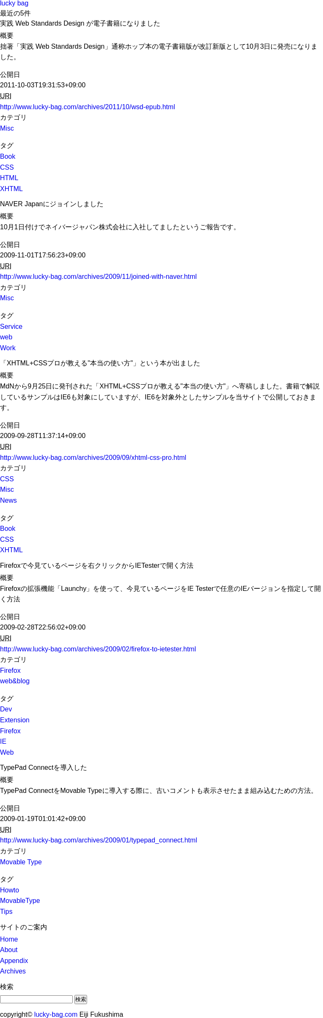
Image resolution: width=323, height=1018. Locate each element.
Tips (6, 911)
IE (3, 741)
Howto (9, 890)
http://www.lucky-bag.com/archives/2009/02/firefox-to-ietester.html (98, 649)
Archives (13, 971)
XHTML (11, 188)
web (6, 337)
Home (9, 939)
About (9, 949)
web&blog (14, 681)
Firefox (10, 670)
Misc (7, 128)
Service (11, 326)
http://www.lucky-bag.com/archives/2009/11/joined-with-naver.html (98, 276)
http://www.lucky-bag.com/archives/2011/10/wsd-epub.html (87, 106)
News (8, 500)
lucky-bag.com (55, 1014)
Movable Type (21, 862)
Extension (14, 720)
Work (8, 348)
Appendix (14, 960)
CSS (7, 167)
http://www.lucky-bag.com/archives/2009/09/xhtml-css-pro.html (93, 457)
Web (7, 752)
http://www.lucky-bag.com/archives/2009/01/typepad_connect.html (98, 840)
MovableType (20, 900)
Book (7, 156)
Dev (6, 709)
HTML (9, 177)
